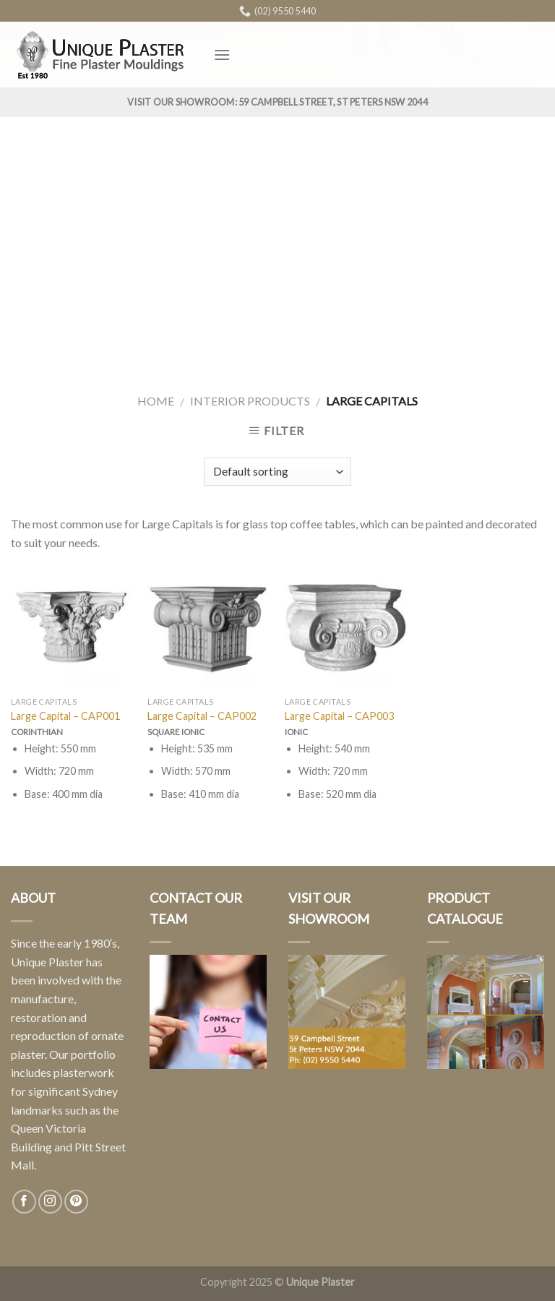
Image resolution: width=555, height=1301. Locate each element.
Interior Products (250, 401)
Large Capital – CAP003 (339, 716)
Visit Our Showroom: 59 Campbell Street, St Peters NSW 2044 (277, 102)
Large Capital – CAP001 (65, 716)
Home (155, 401)
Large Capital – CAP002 (202, 716)
